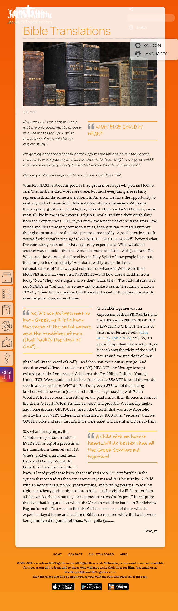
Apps (124, 554)
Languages (151, 54)
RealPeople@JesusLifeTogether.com (89, 572)
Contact (75, 554)
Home (57, 554)
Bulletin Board (101, 554)
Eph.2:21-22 (121, 337)
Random (148, 45)
